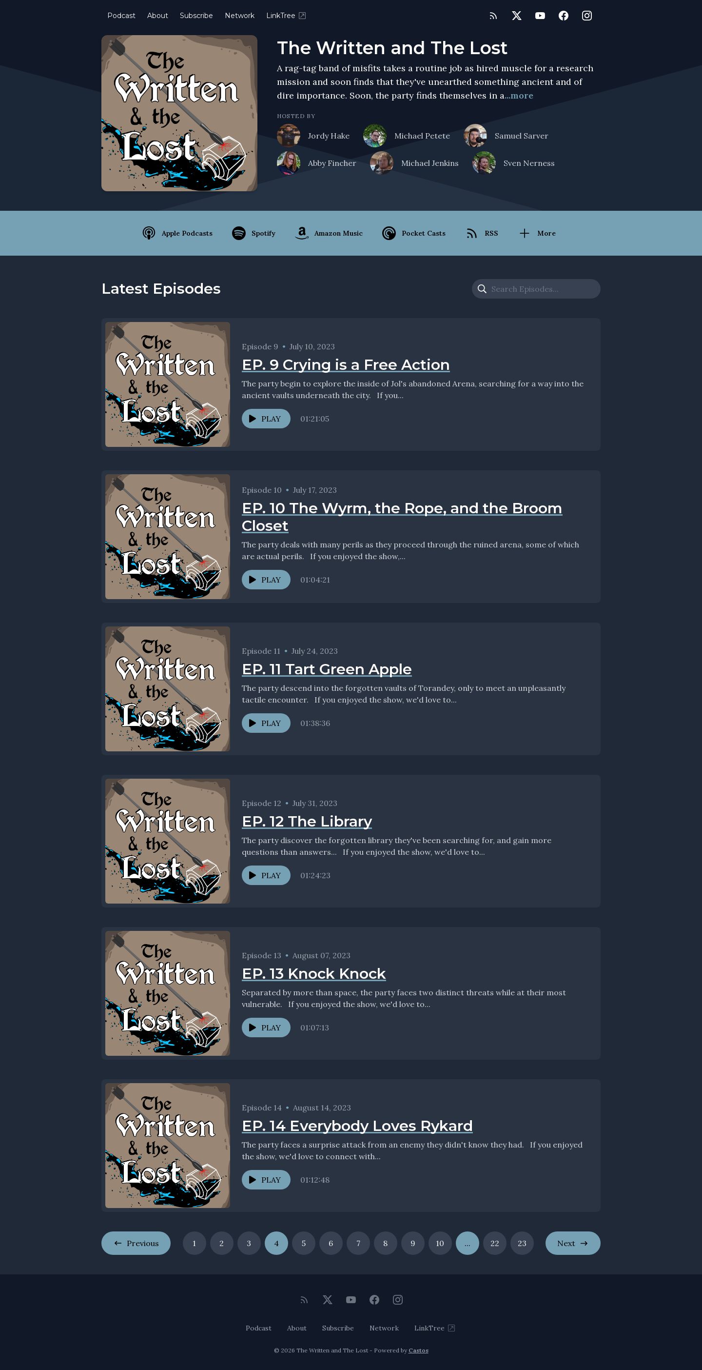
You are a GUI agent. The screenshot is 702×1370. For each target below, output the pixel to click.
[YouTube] (540, 15)
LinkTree (286, 15)
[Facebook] (563, 15)
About (157, 15)
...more (519, 95)
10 (440, 1243)
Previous (136, 1243)
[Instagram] (587, 15)
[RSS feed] (493, 15)
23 (522, 1243)
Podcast (121, 15)
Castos (419, 1350)
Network (239, 15)
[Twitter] (516, 15)
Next (573, 1243)
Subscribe (196, 15)
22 (494, 1243)
